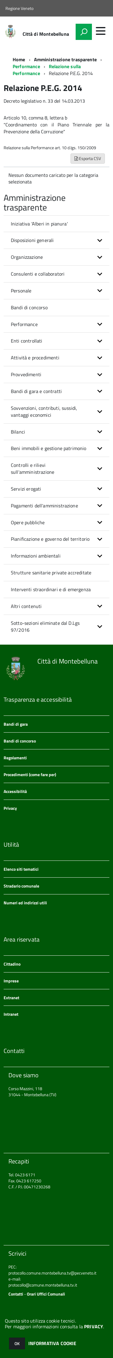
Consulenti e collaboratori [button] (37, 273)
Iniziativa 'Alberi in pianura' (39, 223)
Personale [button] (21, 290)
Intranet (11, 1014)
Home (19, 59)
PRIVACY (93, 1326)
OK (17, 1343)
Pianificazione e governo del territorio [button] (50, 539)
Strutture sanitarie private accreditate (51, 572)
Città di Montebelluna (46, 34)
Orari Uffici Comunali (46, 1294)
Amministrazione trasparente (65, 59)
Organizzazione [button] (27, 257)
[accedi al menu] (100, 31)
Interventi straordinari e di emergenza (51, 589)
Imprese (11, 981)
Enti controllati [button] (26, 340)
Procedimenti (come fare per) (30, 774)
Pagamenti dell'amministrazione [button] (44, 505)
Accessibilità (15, 791)
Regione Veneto (19, 8)
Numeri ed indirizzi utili (25, 903)
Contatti (15, 1294)
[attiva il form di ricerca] (84, 32)
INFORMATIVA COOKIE (52, 1343)
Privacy (10, 808)
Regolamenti (15, 758)
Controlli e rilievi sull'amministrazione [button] (32, 468)
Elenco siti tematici (21, 869)
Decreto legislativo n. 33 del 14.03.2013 (44, 100)
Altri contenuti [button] (26, 606)
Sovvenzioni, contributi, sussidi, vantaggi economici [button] (44, 411)
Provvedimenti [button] (26, 374)
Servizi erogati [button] (26, 488)
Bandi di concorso (29, 307)
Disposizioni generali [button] (32, 240)
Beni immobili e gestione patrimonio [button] (48, 448)
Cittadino (12, 964)
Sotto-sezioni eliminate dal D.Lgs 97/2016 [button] (45, 626)
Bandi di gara (16, 724)
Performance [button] (24, 324)
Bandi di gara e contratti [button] (36, 391)
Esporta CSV (87, 158)
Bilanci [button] (18, 431)
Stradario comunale (21, 886)
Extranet (11, 997)
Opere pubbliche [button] (28, 522)
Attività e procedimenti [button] (35, 357)
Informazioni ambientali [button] (36, 555)
